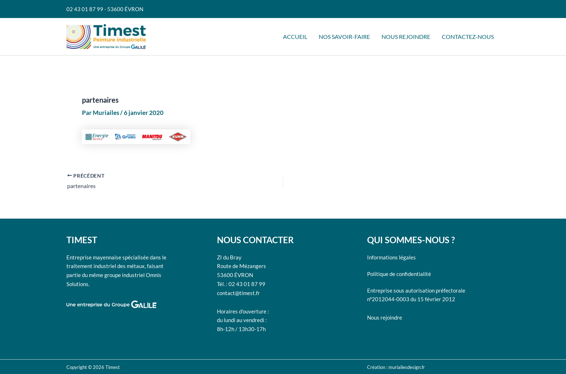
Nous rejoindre (406, 36)
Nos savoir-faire (344, 36)
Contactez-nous (468, 36)
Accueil (295, 36)
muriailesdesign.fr (406, 367)
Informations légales (391, 257)
